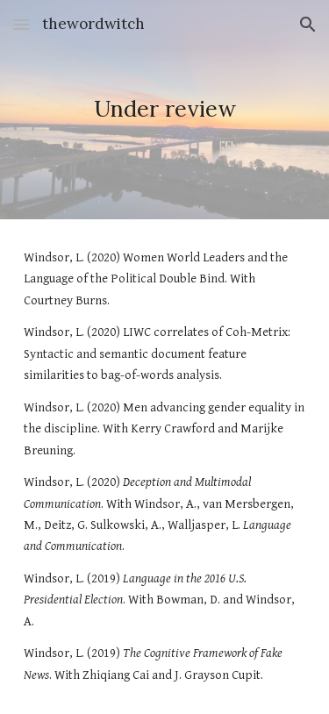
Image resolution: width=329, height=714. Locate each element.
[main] (165, 109)
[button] (21, 24)
